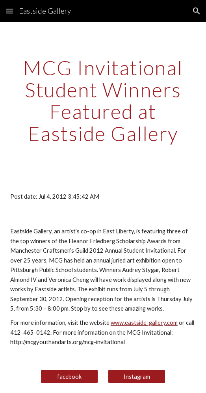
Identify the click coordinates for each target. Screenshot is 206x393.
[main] (103, 101)
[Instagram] (136, 376)
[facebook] (69, 376)
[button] (9, 11)
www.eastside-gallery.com (144, 322)
